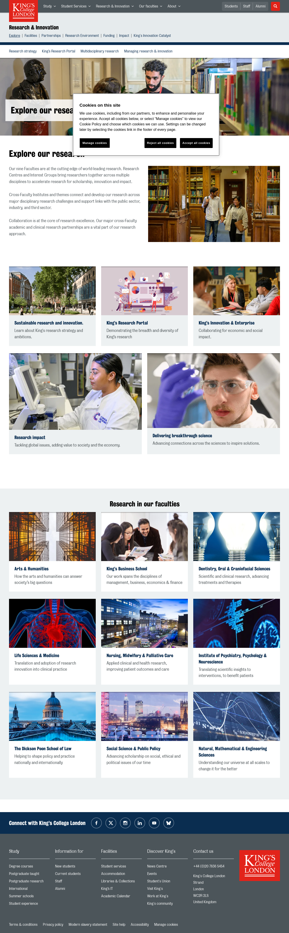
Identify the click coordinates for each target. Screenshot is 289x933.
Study (50, 7)
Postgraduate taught (29, 875)
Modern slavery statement (88, 924)
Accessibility (140, 924)
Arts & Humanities (31, 568)
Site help (119, 924)
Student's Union (167, 882)
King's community (167, 904)
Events (167, 875)
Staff (246, 6)
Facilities (31, 36)
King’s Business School (127, 568)
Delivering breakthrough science (182, 435)
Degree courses (29, 867)
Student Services (77, 7)
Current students (75, 875)
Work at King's (167, 897)
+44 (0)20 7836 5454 (208, 866)
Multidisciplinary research (101, 51)
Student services (121, 867)
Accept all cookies (196, 143)
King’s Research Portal (59, 51)
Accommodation (121, 875)
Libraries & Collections (121, 882)
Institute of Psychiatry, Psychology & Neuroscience (233, 658)
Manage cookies (166, 924)
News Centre (167, 867)
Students (231, 6)
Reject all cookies (160, 143)
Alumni (261, 6)
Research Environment (82, 36)
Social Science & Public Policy (133, 748)
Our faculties (152, 7)
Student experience (29, 904)
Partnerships (51, 36)
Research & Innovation (116, 7)
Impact (124, 36)
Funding (109, 36)
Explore (14, 36)
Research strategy (23, 51)
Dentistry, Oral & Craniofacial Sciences (234, 568)
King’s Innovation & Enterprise (226, 323)
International (29, 890)
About (175, 7)
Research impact (29, 437)
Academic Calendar (121, 897)
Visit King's (167, 890)
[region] (146, 124)
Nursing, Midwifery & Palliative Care (140, 655)
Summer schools (29, 897)
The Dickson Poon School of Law (42, 748)
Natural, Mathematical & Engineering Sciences (233, 751)
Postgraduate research (29, 882)
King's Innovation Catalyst (152, 36)
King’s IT (121, 890)
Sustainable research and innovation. (48, 323)
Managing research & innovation (149, 51)
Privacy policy (53, 924)
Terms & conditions (23, 924)
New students (75, 867)
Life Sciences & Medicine (36, 655)
